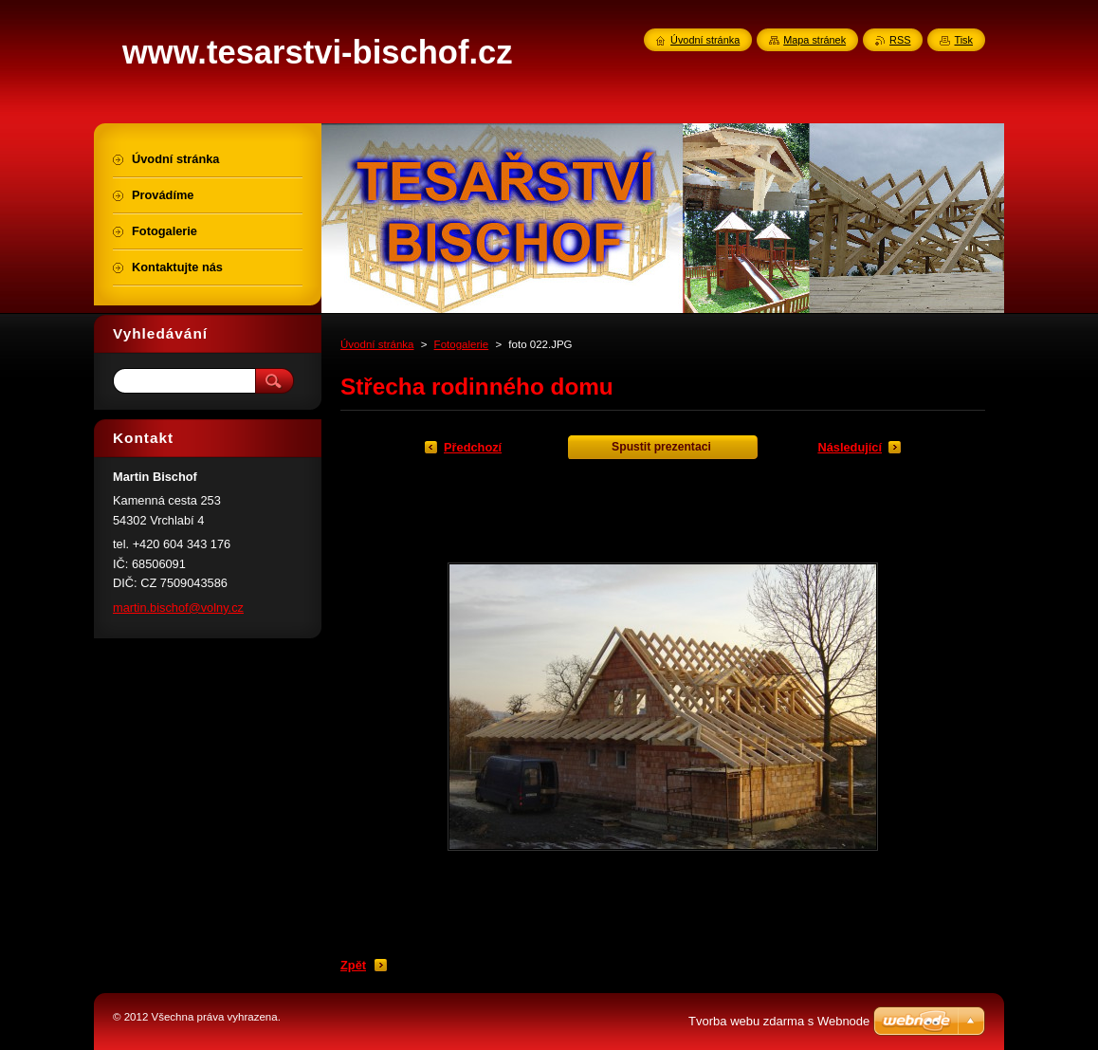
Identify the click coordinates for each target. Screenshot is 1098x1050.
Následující (849, 447)
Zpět (353, 965)
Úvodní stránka (376, 344)
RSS (899, 40)
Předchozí (473, 447)
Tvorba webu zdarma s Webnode (778, 1021)
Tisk (963, 40)
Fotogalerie (461, 344)
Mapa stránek (814, 40)
